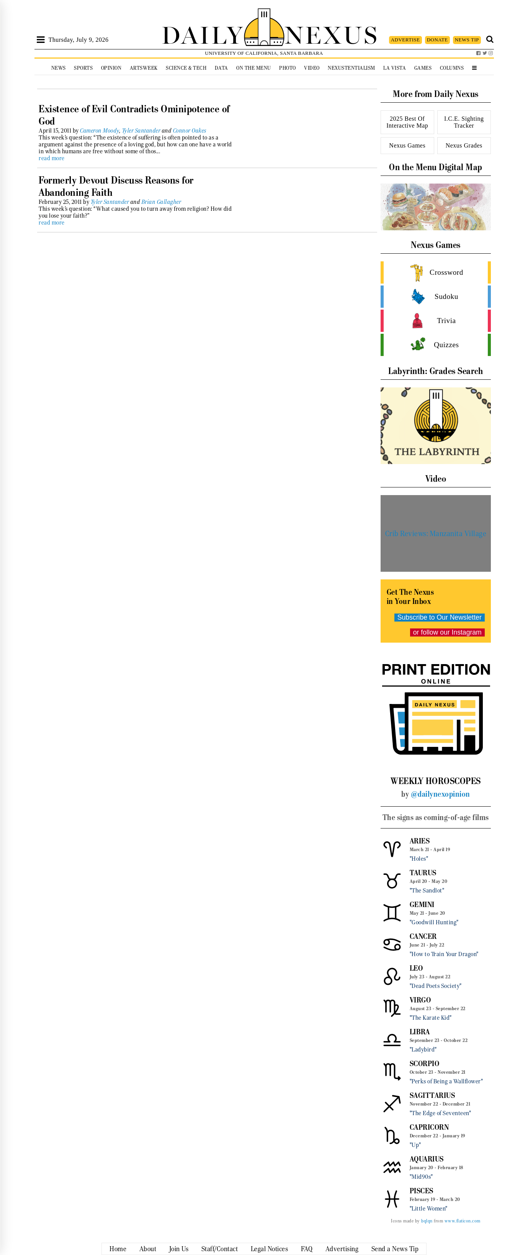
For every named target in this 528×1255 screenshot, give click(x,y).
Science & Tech (186, 68)
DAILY (202, 33)
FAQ (307, 1249)
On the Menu (253, 68)
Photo (287, 68)
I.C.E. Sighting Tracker (464, 122)
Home (118, 1249)
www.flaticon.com (463, 1221)
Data (221, 68)
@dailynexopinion (440, 794)
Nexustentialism (351, 68)
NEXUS (331, 33)
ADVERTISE (405, 40)
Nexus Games (407, 145)
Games (423, 68)
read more (52, 158)
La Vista (394, 68)
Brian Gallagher (161, 202)
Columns (452, 68)
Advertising (342, 1249)
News (58, 68)
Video (312, 68)
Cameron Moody (99, 130)
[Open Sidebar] (40, 40)
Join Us (179, 1249)
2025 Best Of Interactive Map (407, 122)
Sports (83, 68)
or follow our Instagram (447, 632)
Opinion (111, 68)
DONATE (437, 40)
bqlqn (427, 1221)
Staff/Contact (219, 1249)
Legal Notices (269, 1249)
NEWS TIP (467, 40)
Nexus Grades (464, 145)
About (148, 1249)
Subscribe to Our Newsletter (439, 617)
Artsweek (144, 68)
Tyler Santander (141, 130)
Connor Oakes (190, 130)
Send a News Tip (395, 1249)
